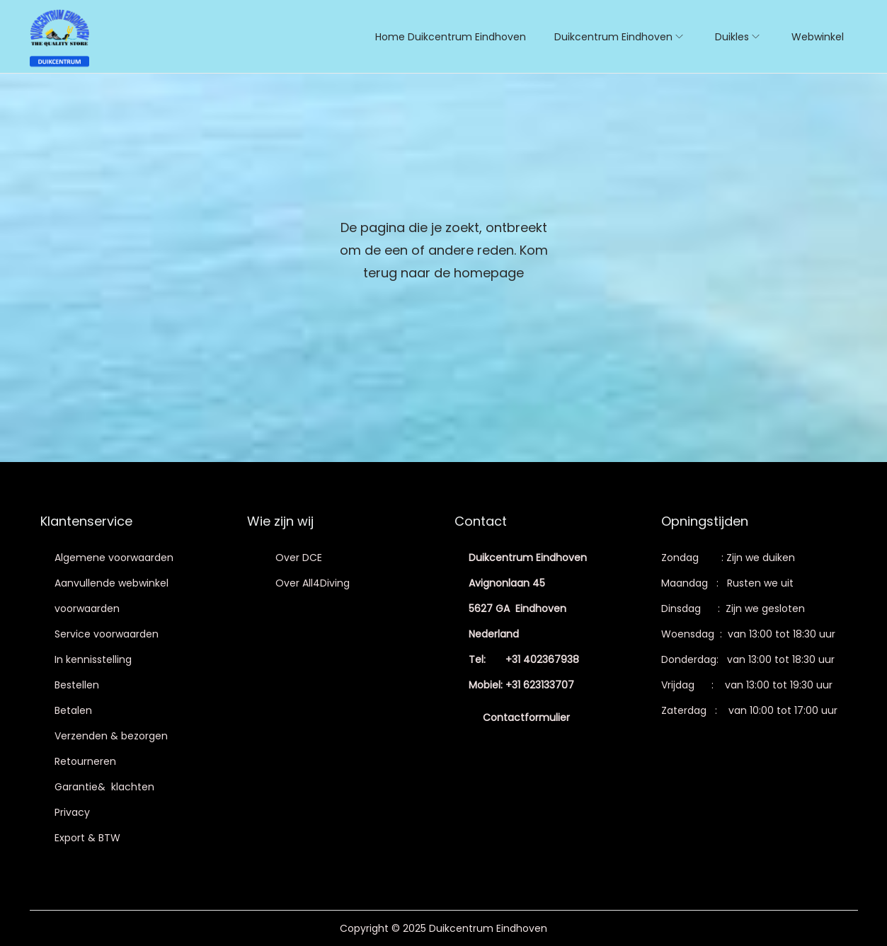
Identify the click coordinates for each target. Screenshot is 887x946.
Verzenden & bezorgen (111, 736)
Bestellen (77, 685)
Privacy (72, 812)
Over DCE (298, 557)
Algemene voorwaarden (114, 557)
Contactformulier (526, 717)
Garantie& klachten (104, 787)
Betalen (73, 710)
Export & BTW (87, 838)
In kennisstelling (93, 659)
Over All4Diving (312, 583)
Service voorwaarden (107, 634)
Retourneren (85, 761)
